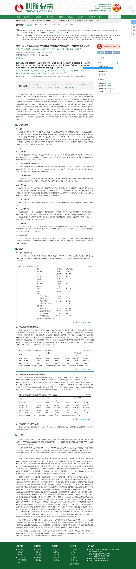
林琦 (33, 49)
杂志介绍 (38, 549)
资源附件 (69, 88)
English (101, 17)
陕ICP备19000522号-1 (96, 551)
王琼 (62, 49)
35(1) (42, 25)
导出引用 (108, 52)
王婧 (67, 49)
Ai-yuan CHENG (36, 71)
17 (89, 486)
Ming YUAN (20, 73)
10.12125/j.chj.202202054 (65, 25)
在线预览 (107, 46)
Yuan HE (59, 73)
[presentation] (67, 238)
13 (44, 460)
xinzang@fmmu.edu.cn (101, 560)
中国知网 (20, 552)
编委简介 (38, 552)
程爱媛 (26, 49)
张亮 (53, 49)
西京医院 (20, 549)
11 (25, 214)
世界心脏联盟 (22, 560)
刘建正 (43, 49)
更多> (19, 563)
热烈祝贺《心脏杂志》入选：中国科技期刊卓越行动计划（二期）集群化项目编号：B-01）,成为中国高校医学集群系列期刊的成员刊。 (58, 20)
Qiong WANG (31, 73)
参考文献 (84, 84)
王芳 (48, 49)
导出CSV (81, 322)
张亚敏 (18, 49)
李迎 (38, 49)
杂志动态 (50, 17)
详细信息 (19, 58)
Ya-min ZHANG (22, 71)
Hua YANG (51, 73)
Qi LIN (47, 71)
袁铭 (58, 49)
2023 (36, 25)
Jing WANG (41, 73)
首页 (18, 17)
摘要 (35, 84)
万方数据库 (21, 557)
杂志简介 (27, 17)
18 (37, 494)
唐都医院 (20, 555)
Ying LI (53, 71)
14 (75, 460)
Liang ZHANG (85, 71)
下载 (117, 46)
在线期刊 (39, 17)
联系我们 (92, 17)
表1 (22, 261)
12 (83, 458)
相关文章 (37, 88)
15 (87, 479)
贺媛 (76, 49)
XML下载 (116, 52)
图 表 (68, 84)
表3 (37, 389)
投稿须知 (70, 17)
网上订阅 (81, 17)
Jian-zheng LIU (62, 71)
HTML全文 (53, 84)
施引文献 (53, 88)
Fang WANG (74, 71)
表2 (86, 342)
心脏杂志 (28, 25)
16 (54, 484)
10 (58, 134)
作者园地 (60, 17)
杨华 (71, 49)
